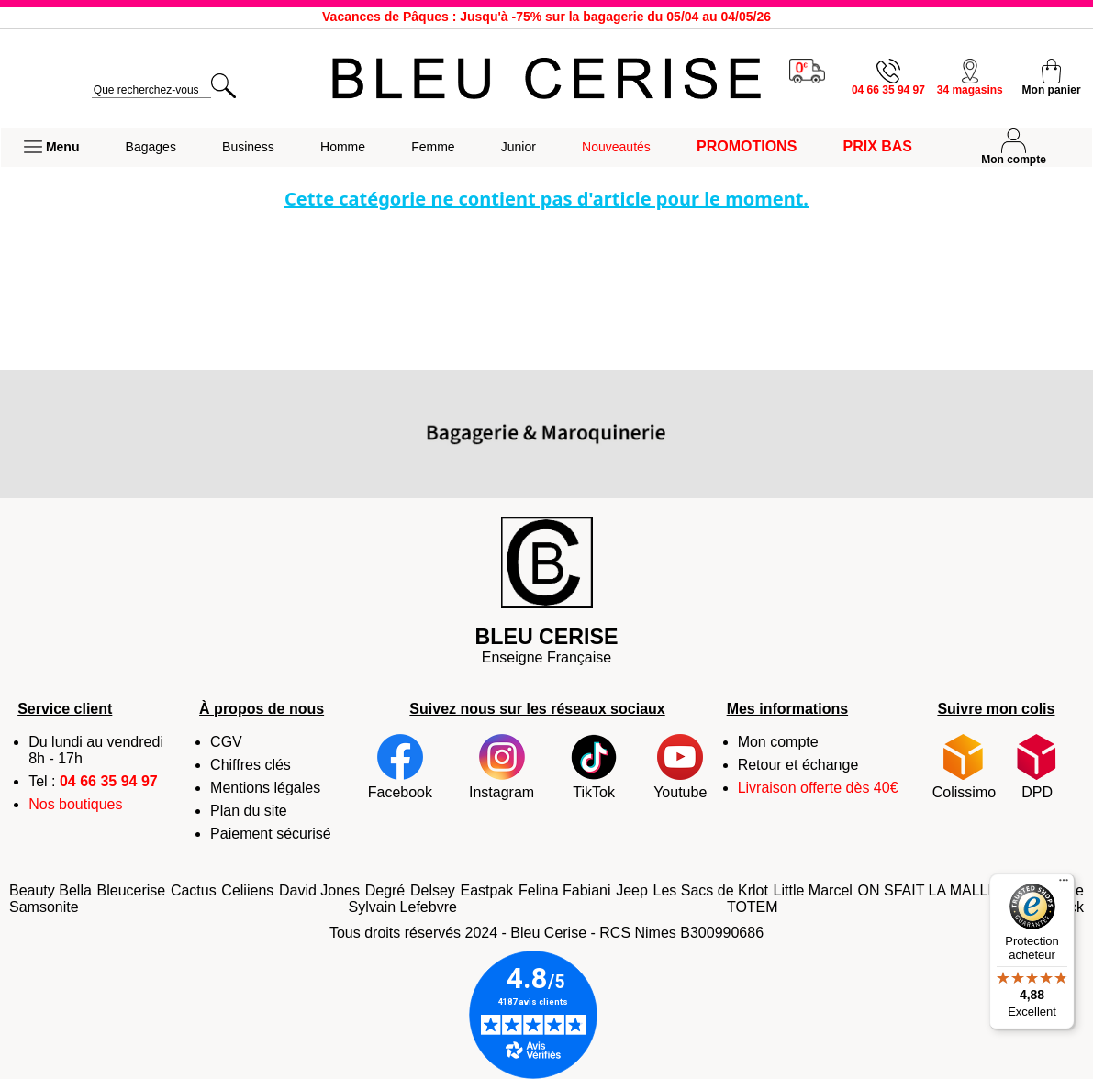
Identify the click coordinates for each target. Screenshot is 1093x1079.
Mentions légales (265, 787)
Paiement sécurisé (270, 833)
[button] (51, 147)
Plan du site (248, 810)
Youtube (680, 767)
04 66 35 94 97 (109, 781)
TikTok (594, 767)
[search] (151, 90)
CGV (226, 742)
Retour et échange (798, 765)
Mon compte (778, 742)
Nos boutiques (75, 804)
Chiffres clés (250, 765)
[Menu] (1064, 884)
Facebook (400, 767)
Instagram (501, 767)
